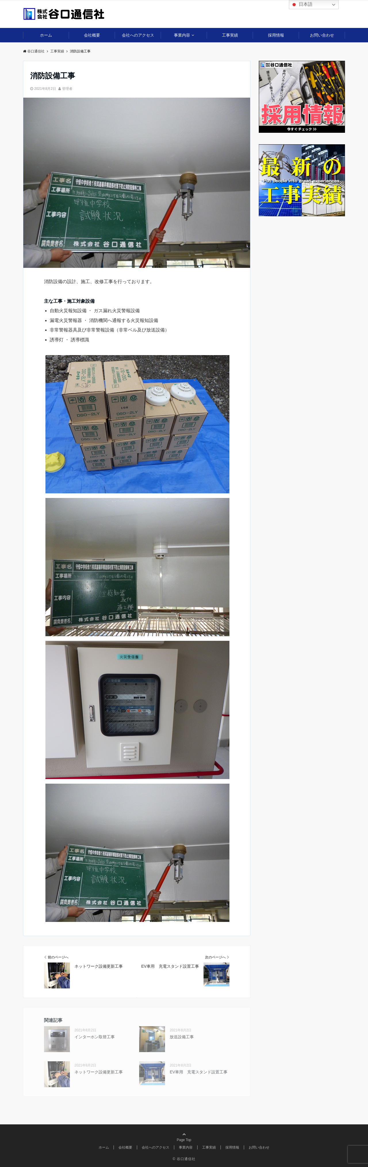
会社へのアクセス (138, 35)
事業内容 (182, 35)
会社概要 (92, 35)
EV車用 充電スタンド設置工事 (198, 1072)
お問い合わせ (322, 35)
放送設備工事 (182, 1037)
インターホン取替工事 (94, 1037)
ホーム (46, 35)
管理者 (67, 89)
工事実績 (230, 35)
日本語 (302, 4)
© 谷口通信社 (183, 1159)
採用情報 (276, 35)
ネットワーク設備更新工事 (98, 1072)
